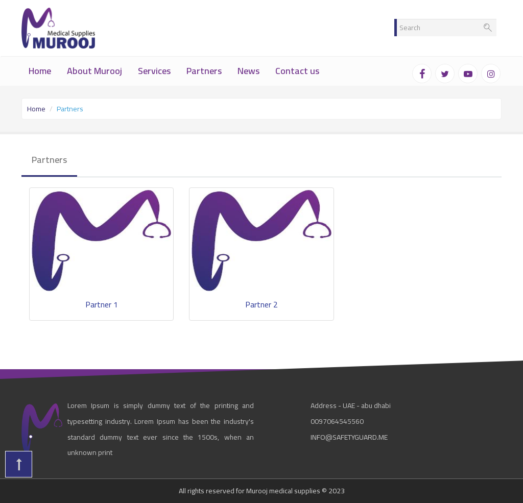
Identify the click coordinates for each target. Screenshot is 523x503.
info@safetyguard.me (349, 437)
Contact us (297, 70)
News (248, 70)
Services (154, 70)
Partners (204, 70)
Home (40, 70)
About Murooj (94, 70)
